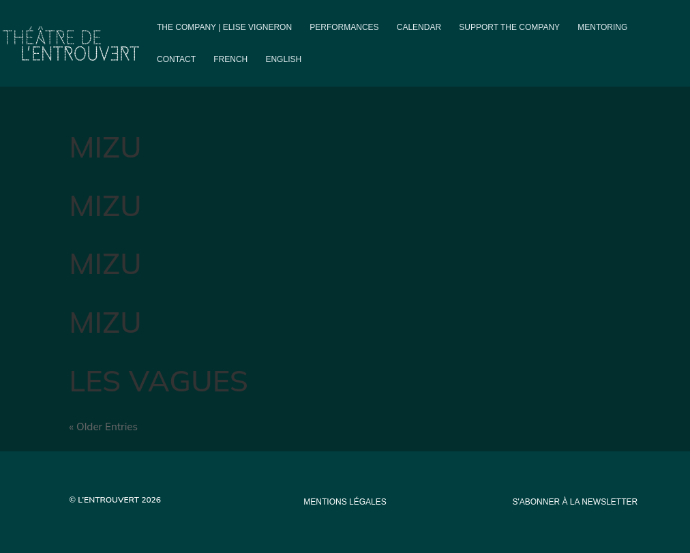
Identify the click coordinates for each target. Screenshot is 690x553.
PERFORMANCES (344, 27)
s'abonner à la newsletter (575, 502)
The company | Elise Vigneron (224, 27)
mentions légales (344, 502)
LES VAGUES (158, 380)
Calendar (419, 27)
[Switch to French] (230, 71)
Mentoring (602, 27)
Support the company (509, 27)
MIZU (105, 146)
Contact (176, 59)
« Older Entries (103, 426)
